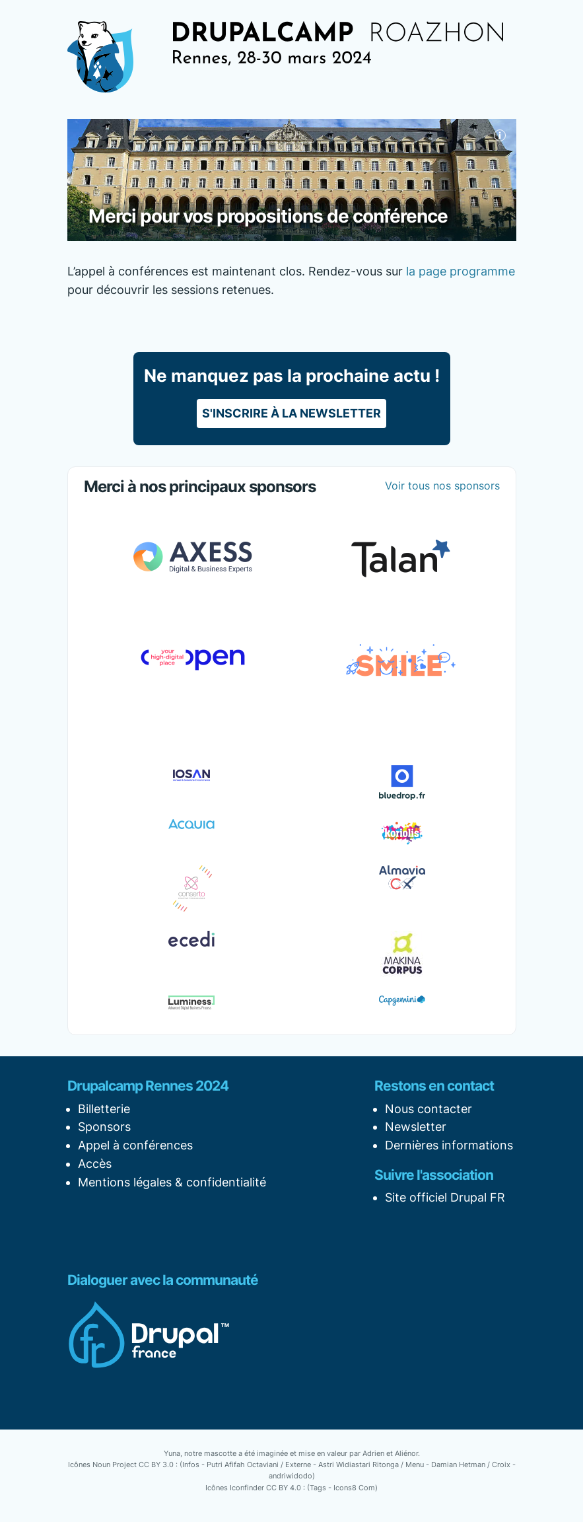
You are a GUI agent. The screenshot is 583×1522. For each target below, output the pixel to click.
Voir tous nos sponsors (442, 485)
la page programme (460, 271)
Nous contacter (428, 1109)
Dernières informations (449, 1145)
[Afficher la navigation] (156, 46)
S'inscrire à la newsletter (291, 413)
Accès (95, 1164)
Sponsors (104, 1127)
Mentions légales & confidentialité (172, 1182)
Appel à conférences (135, 1145)
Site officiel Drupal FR (445, 1197)
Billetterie (104, 1109)
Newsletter (415, 1127)
